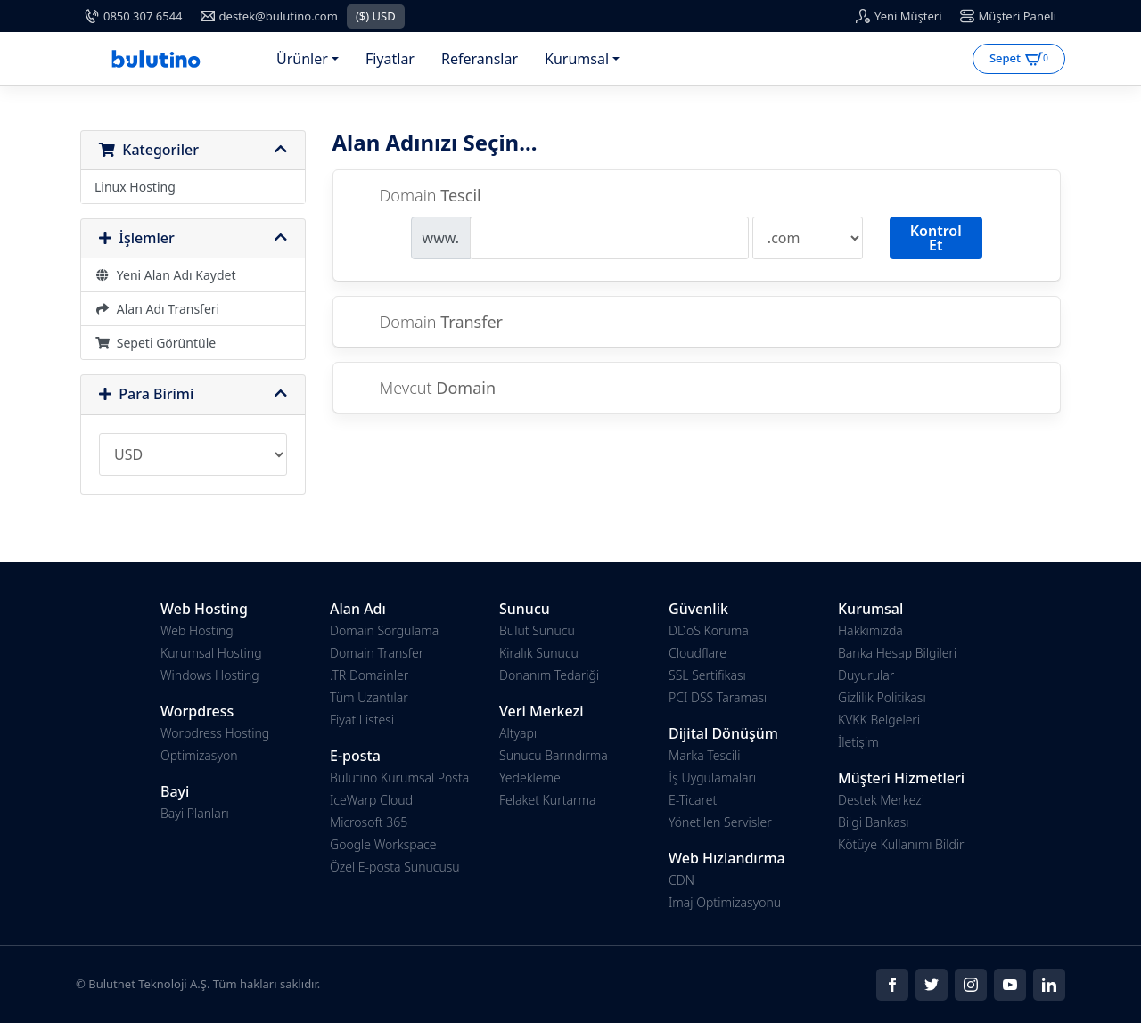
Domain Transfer (376, 652)
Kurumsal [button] (577, 59)
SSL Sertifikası (707, 675)
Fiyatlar (390, 59)
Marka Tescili (704, 755)
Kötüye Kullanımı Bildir (901, 844)
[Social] (892, 985)
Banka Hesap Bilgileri (897, 652)
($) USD (376, 16)
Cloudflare (697, 652)
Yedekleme (530, 777)
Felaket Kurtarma (547, 799)
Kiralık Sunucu (539, 652)
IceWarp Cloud (371, 799)
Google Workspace (383, 844)
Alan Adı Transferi (156, 308)
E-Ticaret (693, 799)
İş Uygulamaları (712, 777)
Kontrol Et (936, 238)
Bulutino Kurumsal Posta (399, 777)
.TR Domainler (369, 675)
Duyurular (866, 675)
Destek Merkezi (881, 799)
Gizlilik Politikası (882, 697)
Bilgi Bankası (873, 822)
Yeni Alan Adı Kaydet (165, 274)
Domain (416, 195)
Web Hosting (197, 630)
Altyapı (518, 732)
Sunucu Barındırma (553, 755)
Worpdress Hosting (214, 732)
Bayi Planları (194, 813)
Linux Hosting (135, 186)
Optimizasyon (199, 755)
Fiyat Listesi (362, 719)
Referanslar (479, 59)
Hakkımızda (870, 630)
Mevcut (424, 388)
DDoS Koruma (709, 630)
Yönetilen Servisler (720, 822)
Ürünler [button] (302, 59)
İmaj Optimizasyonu (725, 902)
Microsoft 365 (368, 822)
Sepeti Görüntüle (155, 342)
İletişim (858, 741)
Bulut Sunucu (537, 630)
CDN (681, 880)
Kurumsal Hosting (211, 652)
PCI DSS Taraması (718, 697)
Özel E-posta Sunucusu (395, 866)
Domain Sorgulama (384, 630)
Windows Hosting (209, 675)
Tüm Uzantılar (369, 697)
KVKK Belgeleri (879, 719)
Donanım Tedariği (549, 675)
